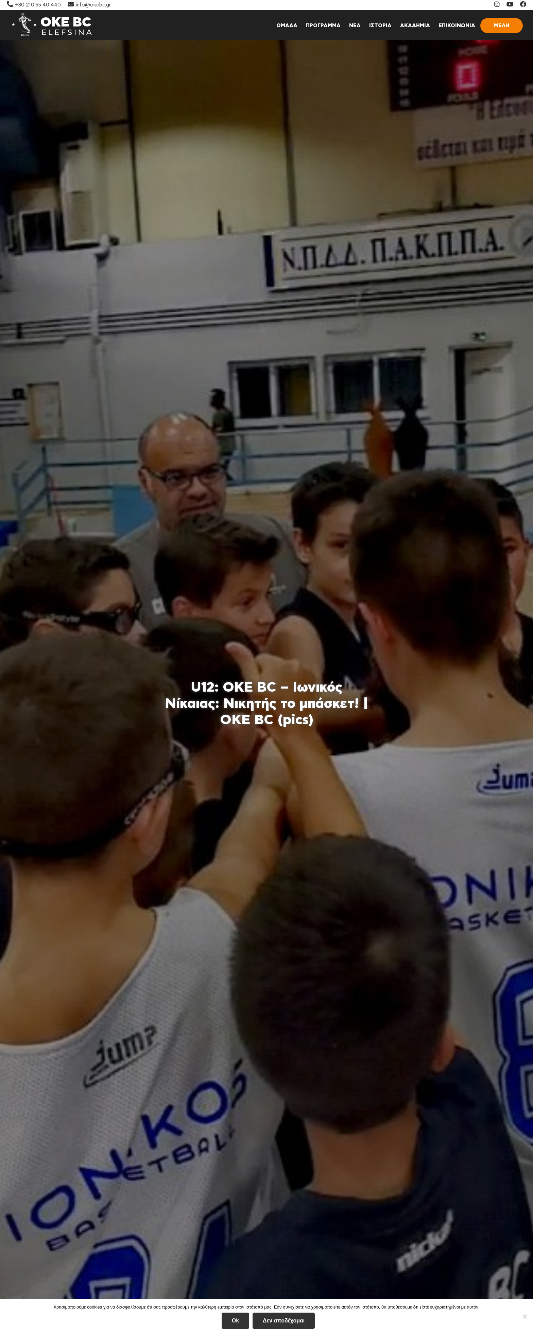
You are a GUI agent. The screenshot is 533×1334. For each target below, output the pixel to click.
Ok (235, 1320)
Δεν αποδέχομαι (284, 1320)
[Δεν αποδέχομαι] (524, 1316)
